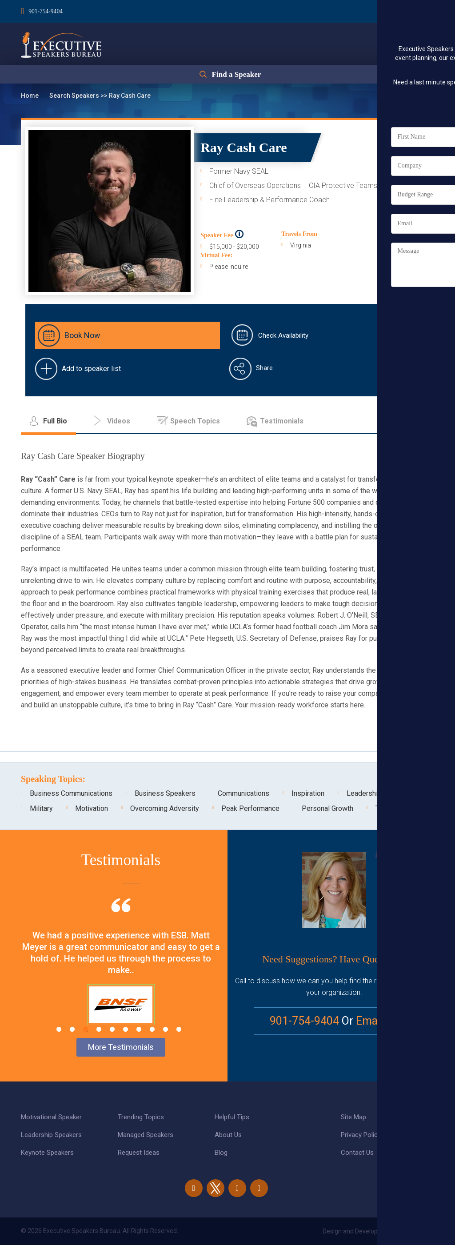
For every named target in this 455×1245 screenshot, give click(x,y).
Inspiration (307, 793)
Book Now (82, 335)
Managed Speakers (145, 1135)
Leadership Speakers (51, 1135)
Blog (221, 1153)
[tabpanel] (121, 973)
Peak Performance (250, 808)
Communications (243, 793)
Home (30, 95)
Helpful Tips (232, 1117)
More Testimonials (121, 1047)
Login (382, 9)
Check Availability (283, 335)
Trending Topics (141, 1117)
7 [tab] (138, 1029)
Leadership (364, 793)
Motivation (91, 808)
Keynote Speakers (47, 1153)
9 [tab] (165, 1029)
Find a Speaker (236, 76)
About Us (228, 1135)
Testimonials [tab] (281, 421)
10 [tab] (178, 1029)
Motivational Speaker (51, 1117)
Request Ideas (139, 1153)
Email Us (377, 1020)
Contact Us (357, 1153)
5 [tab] (112, 1029)
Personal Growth (327, 808)
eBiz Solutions (414, 1231)
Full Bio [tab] (55, 421)
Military (41, 808)
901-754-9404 (46, 10)
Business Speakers (165, 793)
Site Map (353, 1117)
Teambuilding (396, 808)
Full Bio (405, 219)
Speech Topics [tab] (195, 421)
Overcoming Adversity (164, 808)
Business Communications (71, 793)
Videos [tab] (118, 421)
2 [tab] (72, 1029)
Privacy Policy (361, 1135)
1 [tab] (58, 1029)
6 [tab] (125, 1029)
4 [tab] (98, 1029)
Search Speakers (74, 95)
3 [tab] (85, 1029)
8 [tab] (152, 1029)
